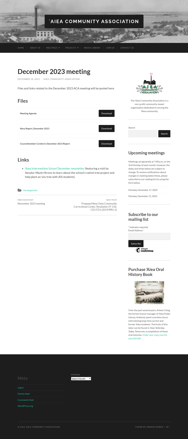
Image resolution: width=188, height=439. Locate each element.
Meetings (51, 48)
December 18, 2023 (29, 79)
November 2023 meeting (31, 202)
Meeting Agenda (28, 113)
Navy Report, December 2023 (34, 128)
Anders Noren (154, 427)
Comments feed (26, 399)
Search (131, 127)
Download (106, 113)
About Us (35, 48)
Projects (70, 48)
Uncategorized (30, 190)
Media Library (92, 48)
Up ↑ (168, 427)
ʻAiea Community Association (94, 21)
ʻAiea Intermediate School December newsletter (54, 168)
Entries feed (24, 393)
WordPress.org (25, 405)
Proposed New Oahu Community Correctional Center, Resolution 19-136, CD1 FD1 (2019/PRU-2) (92, 205)
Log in (21, 387)
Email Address (136, 230)
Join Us (110, 48)
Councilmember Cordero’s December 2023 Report (45, 143)
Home (21, 48)
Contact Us (127, 48)
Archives (75, 374)
